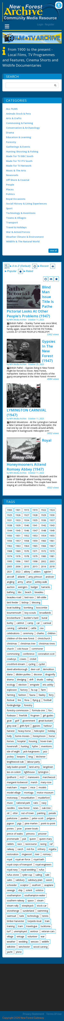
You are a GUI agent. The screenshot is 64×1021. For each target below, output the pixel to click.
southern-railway (15, 900)
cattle (33, 628)
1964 (26, 545)
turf (9, 931)
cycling (31, 664)
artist (29, 581)
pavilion (25, 818)
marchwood (49, 777)
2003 (52, 561)
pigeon (10, 823)
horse (52, 736)
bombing (28, 607)
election (22, 684)
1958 (26, 540)
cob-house (22, 648)
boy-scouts (30, 612)
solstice (39, 890)
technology (33, 915)
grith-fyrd (24, 725)
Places (10, 189)
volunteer (32, 936)
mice (32, 787)
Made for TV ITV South (19, 161)
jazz (45, 751)
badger (34, 587)
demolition (48, 669)
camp (30, 623)
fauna (32, 694)
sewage (11, 890)
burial (44, 617)
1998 (35, 561)
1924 (52, 509)
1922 (43, 509)
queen (33, 838)
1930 (52, 515)
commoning (13, 653)
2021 (9, 571)
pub (24, 838)
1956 (9, 540)
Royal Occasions (15, 198)
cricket (33, 658)
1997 (26, 561)
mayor (23, 787)
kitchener (41, 756)
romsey (47, 854)
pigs (19, 823)
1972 (43, 551)
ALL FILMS (11, 108)
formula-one (38, 710)
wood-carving (40, 946)
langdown (48, 766)
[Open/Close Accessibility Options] (59, 5)
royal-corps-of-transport (19, 864)
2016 (43, 566)
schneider (12, 885)
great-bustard (45, 720)
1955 (52, 535)
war (43, 936)
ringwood (27, 854)
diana (10, 674)
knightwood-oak (15, 761)
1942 (43, 525)
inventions (46, 746)
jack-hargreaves (31, 751)
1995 (9, 561)
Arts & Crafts (13, 118)
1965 (35, 545)
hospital (21, 741)
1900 (9, 509)
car (38, 623)
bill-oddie (41, 597)
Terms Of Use (54, 1014)
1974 (9, 556)
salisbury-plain (35, 879)
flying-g (36, 700)
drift (31, 679)
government (28, 720)
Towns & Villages (16, 217)
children (51, 633)
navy (44, 802)
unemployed (20, 931)
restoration (12, 854)
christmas (12, 643)
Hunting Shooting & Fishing (22, 151)
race (19, 843)
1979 (35, 556)
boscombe (41, 607)
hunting (25, 746)
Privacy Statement (33, 1014)
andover (50, 576)
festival (10, 700)
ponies (10, 828)
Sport (9, 208)
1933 (18, 520)
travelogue (31, 926)
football (47, 700)
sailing (38, 874)
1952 (26, 535)
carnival (47, 623)
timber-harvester (15, 921)
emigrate (34, 684)
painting (41, 813)
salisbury (20, 879)
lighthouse (29, 772)
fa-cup (34, 689)
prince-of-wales (15, 833)
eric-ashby (48, 684)
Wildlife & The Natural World (22, 241)
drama (10, 679)
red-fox (30, 849)
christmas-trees (47, 643)
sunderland (28, 910)
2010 (26, 566)
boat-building (13, 607)
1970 (26, 551)
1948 (43, 530)
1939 (18, 525)
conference (28, 653)
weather (11, 941)
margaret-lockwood (17, 782)
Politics (10, 194)
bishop (25, 602)
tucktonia (45, 926)
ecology (11, 684)
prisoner (42, 833)
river (37, 854)
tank (21, 915)
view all (53, 250)
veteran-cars (48, 931)
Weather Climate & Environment (25, 236)
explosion (12, 689)
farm (43, 689)
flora (26, 700)
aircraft (10, 576)
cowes (23, 658)
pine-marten (31, 823)
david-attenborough (17, 669)
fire (19, 700)
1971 (35, 551)
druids (40, 679)
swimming (42, 910)
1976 (18, 556)
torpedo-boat (35, 921)
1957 (18, 540)
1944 (9, 530)
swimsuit (11, 915)
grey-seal (11, 725)
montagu (29, 792)
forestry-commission (18, 710)
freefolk (23, 715)
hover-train (46, 741)
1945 (18, 530)
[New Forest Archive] (32, 12)
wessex (34, 941)
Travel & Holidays (16, 227)
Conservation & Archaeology (23, 127)
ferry (51, 694)
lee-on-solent (14, 772)
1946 (26, 530)
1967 (52, 545)
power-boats (31, 828)
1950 (9, 535)
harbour (48, 725)
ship (20, 890)
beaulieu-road (14, 597)
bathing (11, 592)
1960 (43, 540)
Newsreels (12, 175)
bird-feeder (12, 602)
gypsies (36, 725)
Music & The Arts (16, 170)
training (11, 926)
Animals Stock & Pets (18, 113)
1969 (18, 551)
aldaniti (21, 576)
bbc (20, 592)
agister (47, 571)
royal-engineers (43, 864)
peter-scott (37, 818)
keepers (21, 756)
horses (10, 741)
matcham (12, 787)
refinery (41, 849)
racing (43, 843)
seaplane (48, 885)
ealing (50, 679)
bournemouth (14, 612)
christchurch (44, 638)
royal (9, 859)
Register (49, 24)
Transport (12, 222)
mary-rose (46, 782)
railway (10, 849)
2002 (43, 561)
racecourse (31, 843)
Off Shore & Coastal (17, 179)
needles (11, 808)
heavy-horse (24, 730)
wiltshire (11, 946)
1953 (35, 535)
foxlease (11, 715)
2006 (18, 566)
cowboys (11, 658)
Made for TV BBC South (19, 156)
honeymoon (39, 736)
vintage (20, 936)
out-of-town (27, 813)
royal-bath (39, 859)
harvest (11, 730)
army (20, 581)
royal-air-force (22, 859)
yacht (10, 951)
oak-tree (46, 808)
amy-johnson (35, 576)
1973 (52, 551)
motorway (12, 797)
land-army (34, 766)
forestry (28, 705)
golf (17, 720)
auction (11, 587)
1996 (18, 561)
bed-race (29, 597)
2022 (18, 571)
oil (8, 813)
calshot (20, 623)
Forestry (11, 142)
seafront (36, 885)
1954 (43, 535)
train (47, 921)
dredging (21, 679)
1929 (43, 515)
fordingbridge (14, 705)
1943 (52, 525)
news (35, 808)
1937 (52, 520)
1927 (26, 515)
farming (11, 694)
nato (35, 802)
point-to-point (48, 823)
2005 (9, 566)
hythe (35, 746)
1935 (35, 520)
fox (50, 710)
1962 (9, 545)
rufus (41, 869)
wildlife (45, 941)
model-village (14, 792)
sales (9, 879)
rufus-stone (13, 874)
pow (19, 828)
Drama (10, 132)
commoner (37, 648)
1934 (26, 520)
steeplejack (28, 905)
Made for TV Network (18, 165)
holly (9, 736)
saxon (49, 879)
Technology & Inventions (20, 213)
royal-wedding (28, 869)
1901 (18, 509)
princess (30, 833)
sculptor (24, 885)
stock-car (42, 905)
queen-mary (45, 838)
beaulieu (39, 592)
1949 (52, 530)
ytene (19, 951)
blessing (36, 602)
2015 (35, 566)
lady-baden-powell (16, 766)
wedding (23, 941)
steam (40, 900)
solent (29, 890)
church (10, 648)
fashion (22, 694)
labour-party (33, 761)
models (42, 787)
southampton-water (34, 895)
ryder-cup (27, 874)
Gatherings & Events (18, 146)
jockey (10, 756)
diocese (38, 674)
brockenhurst (14, 617)
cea (41, 628)
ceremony (28, 633)
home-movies (22, 736)
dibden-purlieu (23, 674)
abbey (27, 571)
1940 (26, 525)
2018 (52, 566)
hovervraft (12, 746)
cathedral (22, 628)
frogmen (34, 715)
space (31, 900)
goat (9, 720)
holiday (51, 730)
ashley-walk (41, 581)
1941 (35, 525)
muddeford (44, 797)
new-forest (24, 808)
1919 (35, 509)
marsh (34, 782)
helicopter (39, 730)
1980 (43, 556)
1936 (43, 520)
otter (15, 813)
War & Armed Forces (18, 231)
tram (20, 926)
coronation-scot (46, 653)
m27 (22, 777)
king (31, 756)
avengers (22, 587)
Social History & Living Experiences (26, 203)
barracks (45, 587)
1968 (9, 551)
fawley (42, 694)
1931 (9, 520)
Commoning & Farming (19, 123)
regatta (52, 849)
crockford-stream (16, 664)
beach (28, 592)
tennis (45, 915)
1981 (52, 556)
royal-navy (12, 869)
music (10, 802)
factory (24, 689)
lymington (43, 772)
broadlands (45, 612)
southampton (14, 895)
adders (37, 571)
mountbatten (28, 797)
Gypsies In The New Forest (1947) (48, 351)
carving (10, 628)
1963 (18, 545)
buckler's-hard (31, 617)
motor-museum (45, 792)
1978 (26, 556)
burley (10, 623)
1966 (43, 545)
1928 (35, 515)
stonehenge (13, 910)
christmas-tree (27, 643)
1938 (9, 525)
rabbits (10, 843)
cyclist (42, 664)
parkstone (12, 818)
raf (51, 843)
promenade (13, 838)
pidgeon (51, 818)
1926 (18, 515)
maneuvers (33, 777)
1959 (35, 540)
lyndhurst (11, 777)
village (10, 936)
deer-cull (35, 669)
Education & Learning (18, 137)
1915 (26, 509)
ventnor (34, 931)
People (10, 184)
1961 (52, 540)
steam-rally (12, 905)
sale (47, 874)
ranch (20, 849)
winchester (24, 946)
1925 (9, 515)
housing (33, 741)
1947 (35, 530)
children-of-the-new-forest (20, 638)
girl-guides (48, 715)
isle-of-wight (13, 751)
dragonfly (50, 674)
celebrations (13, 633)
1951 (18, 535)
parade (52, 813)
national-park (23, 802)
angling (10, 581)
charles (40, 633)
